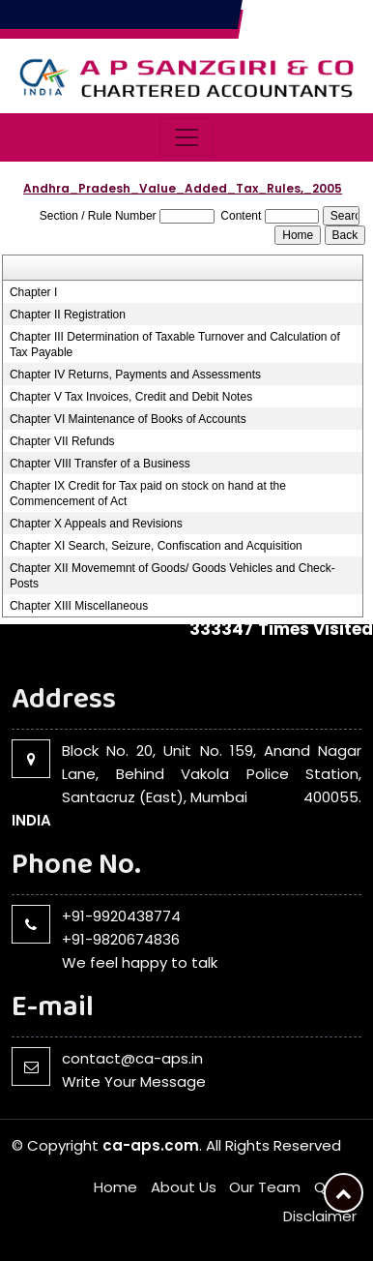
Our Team (265, 1187)
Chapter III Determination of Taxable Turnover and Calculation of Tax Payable (175, 344)
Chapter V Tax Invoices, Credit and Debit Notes (131, 397)
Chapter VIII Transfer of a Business (100, 463)
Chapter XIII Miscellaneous (79, 606)
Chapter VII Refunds (62, 441)
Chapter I (33, 292)
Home (115, 1187)
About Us (183, 1187)
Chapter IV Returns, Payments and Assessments (135, 374)
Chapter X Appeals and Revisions (96, 523)
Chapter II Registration (68, 314)
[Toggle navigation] (186, 137)
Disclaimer (320, 1216)
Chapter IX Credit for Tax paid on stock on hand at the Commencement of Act (148, 493)
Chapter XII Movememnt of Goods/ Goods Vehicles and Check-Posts (172, 575)
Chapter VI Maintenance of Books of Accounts (128, 419)
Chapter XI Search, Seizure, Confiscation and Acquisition (156, 546)
